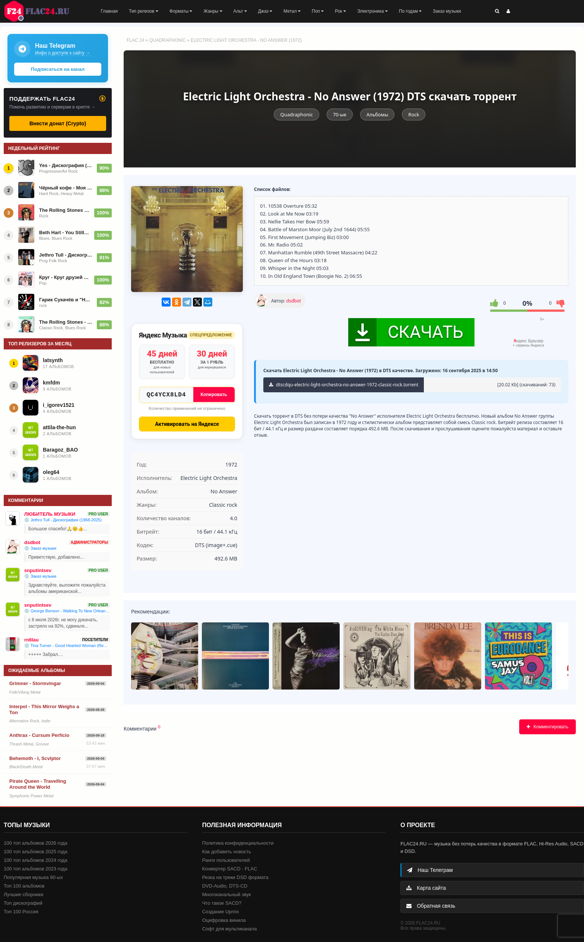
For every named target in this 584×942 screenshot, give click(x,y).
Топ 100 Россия (21, 911)
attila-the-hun (59, 427)
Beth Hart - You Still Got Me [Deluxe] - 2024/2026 (64, 232)
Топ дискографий (23, 903)
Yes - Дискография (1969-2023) (65, 165)
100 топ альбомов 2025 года (35, 851)
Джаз (265, 11)
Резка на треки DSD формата (235, 877)
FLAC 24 (41, 11)
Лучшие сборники (23, 894)
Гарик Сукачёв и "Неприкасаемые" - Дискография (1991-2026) (65, 299)
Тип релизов (143, 11)
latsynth (53, 360)
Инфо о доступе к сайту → (62, 53)
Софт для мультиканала (229, 929)
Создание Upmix (220, 911)
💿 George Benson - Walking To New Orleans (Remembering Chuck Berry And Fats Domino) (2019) (67, 611)
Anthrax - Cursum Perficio (39, 735)
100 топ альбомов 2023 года (35, 869)
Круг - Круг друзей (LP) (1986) (64, 277)
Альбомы (377, 114)
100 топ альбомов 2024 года (35, 860)
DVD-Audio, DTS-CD (224, 886)
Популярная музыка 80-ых (33, 877)
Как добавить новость (226, 851)
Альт (240, 11)
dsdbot (293, 301)
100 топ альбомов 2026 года (35, 843)
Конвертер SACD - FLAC (229, 869)
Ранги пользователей (226, 860)
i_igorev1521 (58, 405)
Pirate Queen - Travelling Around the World (37, 784)
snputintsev (37, 570)
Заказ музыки (447, 11)
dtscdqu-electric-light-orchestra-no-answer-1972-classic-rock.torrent (343, 384)
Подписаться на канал (58, 69)
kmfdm (51, 383)
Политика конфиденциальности (238, 843)
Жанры (212, 11)
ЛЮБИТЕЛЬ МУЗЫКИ (49, 514)
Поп (318, 11)
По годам (410, 11)
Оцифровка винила (224, 920)
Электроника (372, 11)
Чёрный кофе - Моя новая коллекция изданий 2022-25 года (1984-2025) (65, 188)
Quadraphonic (167, 40)
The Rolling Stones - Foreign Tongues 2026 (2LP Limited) (65, 322)
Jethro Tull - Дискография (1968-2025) (65, 255)
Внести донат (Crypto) (57, 123)
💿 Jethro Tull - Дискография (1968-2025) (63, 520)
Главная (109, 11)
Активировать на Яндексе (187, 425)
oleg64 (51, 472)
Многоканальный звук (226, 894)
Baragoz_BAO (60, 450)
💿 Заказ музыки (40, 548)
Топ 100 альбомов (24, 886)
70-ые (339, 114)
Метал (292, 11)
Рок (340, 11)
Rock (413, 114)
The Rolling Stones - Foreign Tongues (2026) (64, 210)
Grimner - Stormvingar (35, 683)
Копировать (214, 394)
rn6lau (31, 640)
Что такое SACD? (222, 903)
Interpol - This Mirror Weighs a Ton (44, 709)
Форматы (181, 11)
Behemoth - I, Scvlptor (35, 758)
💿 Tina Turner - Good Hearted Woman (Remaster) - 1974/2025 (67, 645)
